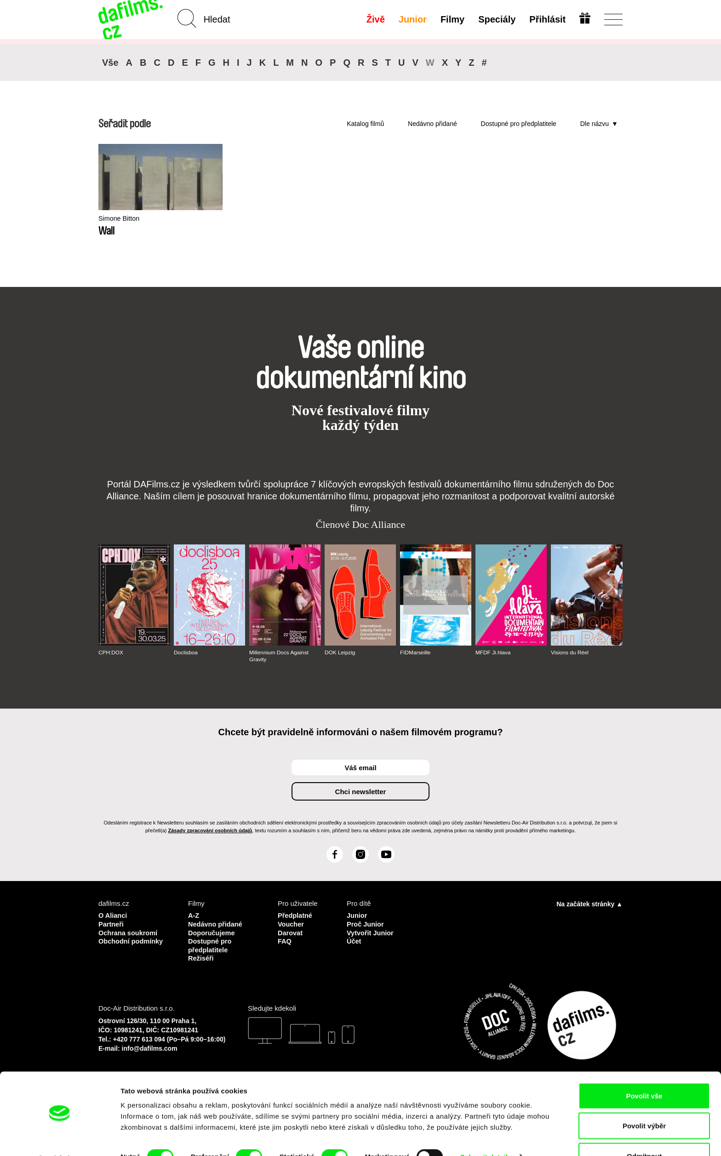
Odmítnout (644, 1131)
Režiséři (201, 957)
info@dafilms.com (149, 1046)
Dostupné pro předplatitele (518, 123)
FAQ (285, 940)
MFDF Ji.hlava (493, 652)
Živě (375, 19)
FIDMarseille (415, 652)
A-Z (194, 915)
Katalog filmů (365, 123)
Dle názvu (594, 123)
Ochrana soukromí (129, 932)
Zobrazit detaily (486, 1132)
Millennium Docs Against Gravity (279, 655)
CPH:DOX (111, 652)
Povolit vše (644, 1071)
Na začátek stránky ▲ (589, 904)
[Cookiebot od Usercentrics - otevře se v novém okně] (59, 1138)
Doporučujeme (212, 932)
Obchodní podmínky (131, 940)
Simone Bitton (119, 219)
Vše (110, 62)
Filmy (452, 19)
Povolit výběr (644, 1101)
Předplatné (296, 915)
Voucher (291, 923)
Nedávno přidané (432, 123)
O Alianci (113, 915)
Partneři (111, 923)
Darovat (290, 932)
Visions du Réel (570, 652)
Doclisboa (186, 652)
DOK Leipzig (340, 652)
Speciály (496, 19)
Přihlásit (547, 19)
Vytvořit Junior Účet (371, 936)
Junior (412, 19)
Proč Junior (366, 923)
